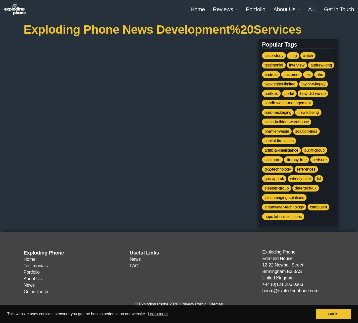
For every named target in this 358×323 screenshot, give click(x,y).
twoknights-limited (280, 84)
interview (297, 65)
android (271, 74)
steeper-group (277, 188)
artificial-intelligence (281, 150)
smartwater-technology (284, 207)
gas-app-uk (274, 179)
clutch (308, 56)
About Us (284, 9)
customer (292, 74)
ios (308, 74)
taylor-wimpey (314, 84)
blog (293, 56)
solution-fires (306, 131)
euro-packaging (278, 112)
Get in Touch (339, 9)
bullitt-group (314, 150)
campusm (318, 207)
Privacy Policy (193, 304)
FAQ (134, 265)
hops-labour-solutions (283, 216)
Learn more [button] (158, 314)
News (29, 285)
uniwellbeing (308, 112)
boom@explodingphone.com (290, 290)
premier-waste (277, 131)
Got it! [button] (333, 314)
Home (197, 9)
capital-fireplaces (279, 141)
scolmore (272, 160)
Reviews (223, 9)
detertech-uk (305, 188)
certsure (320, 160)
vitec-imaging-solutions (284, 197)
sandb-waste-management (288, 103)
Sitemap (216, 304)
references (306, 169)
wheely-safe (300, 179)
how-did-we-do (313, 93)
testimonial (274, 65)
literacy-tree (296, 160)
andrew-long (321, 65)
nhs (320, 74)
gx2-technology (278, 169)
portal (289, 93)
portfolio (271, 93)
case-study (274, 56)
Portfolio (256, 9)
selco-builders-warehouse (287, 122)
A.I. (312, 9)
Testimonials (36, 265)
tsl (319, 179)
